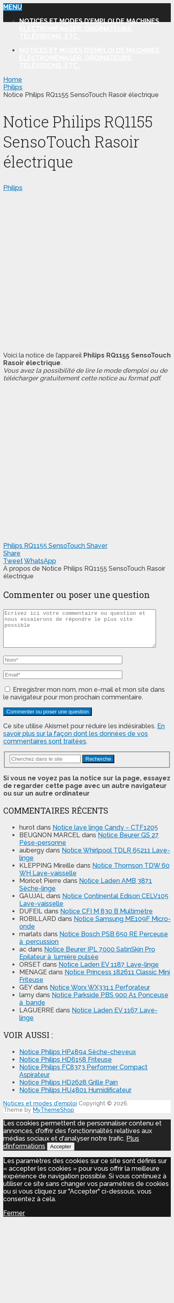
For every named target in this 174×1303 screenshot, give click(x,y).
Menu (12, 7)
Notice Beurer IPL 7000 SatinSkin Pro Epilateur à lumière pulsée (87, 960)
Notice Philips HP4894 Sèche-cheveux (77, 1059)
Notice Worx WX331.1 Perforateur (100, 994)
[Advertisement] (75, 270)
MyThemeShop (53, 1117)
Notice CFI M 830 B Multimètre (106, 918)
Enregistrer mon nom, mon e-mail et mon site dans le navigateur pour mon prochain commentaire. (84, 700)
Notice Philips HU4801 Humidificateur (75, 1097)
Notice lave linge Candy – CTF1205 (105, 834)
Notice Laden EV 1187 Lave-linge (109, 972)
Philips (12, 188)
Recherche (98, 766)
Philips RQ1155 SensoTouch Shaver (55, 545)
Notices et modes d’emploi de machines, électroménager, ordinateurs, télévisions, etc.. (90, 28)
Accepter (60, 1154)
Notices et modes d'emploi (40, 1110)
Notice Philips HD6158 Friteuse (65, 1067)
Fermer (14, 1220)
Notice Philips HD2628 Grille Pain (68, 1089)
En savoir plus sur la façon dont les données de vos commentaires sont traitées (84, 740)
